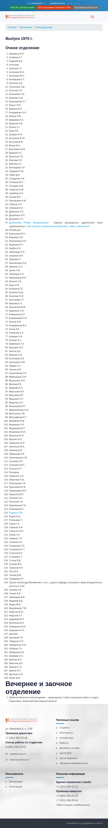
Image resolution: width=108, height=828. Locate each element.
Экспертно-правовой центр (74, 763)
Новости (64, 743)
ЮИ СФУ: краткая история (22, 7)
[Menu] (92, 16)
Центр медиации (68, 758)
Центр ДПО (66, 753)
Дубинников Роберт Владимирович (29, 222)
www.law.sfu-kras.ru (20, 760)
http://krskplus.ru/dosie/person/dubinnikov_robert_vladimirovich (58, 226)
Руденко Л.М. (16, 513)
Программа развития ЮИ (85, 7)
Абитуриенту (66, 733)
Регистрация (15, 786)
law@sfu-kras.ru (18, 754)
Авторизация (15, 781)
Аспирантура (66, 738)
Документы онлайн (69, 748)
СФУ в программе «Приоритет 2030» (54, 7)
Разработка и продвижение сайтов (84, 823)
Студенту (64, 727)
